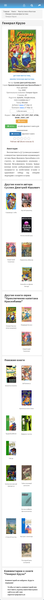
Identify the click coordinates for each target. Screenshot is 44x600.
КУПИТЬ (21, 121)
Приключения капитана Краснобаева (23, 85)
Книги (13, 11)
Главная (6, 11)
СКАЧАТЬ (15, 134)
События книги (22, 111)
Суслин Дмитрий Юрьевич (25, 83)
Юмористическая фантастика (16, 14)
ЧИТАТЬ (10, 126)
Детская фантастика (21, 76)
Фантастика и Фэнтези (27, 11)
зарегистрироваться (16, 594)
